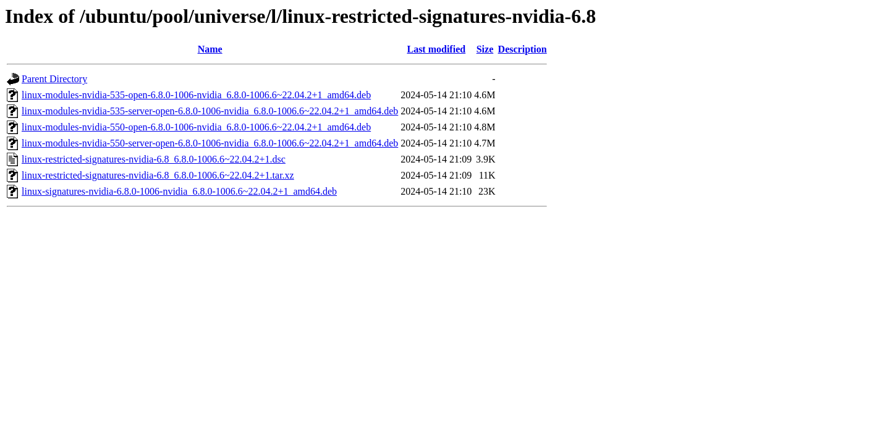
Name (210, 49)
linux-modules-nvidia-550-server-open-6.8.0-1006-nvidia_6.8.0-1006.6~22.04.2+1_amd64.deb (210, 143)
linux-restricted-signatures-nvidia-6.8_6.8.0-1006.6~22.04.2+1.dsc (154, 159)
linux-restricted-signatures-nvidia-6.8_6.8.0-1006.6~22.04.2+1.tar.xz (158, 175)
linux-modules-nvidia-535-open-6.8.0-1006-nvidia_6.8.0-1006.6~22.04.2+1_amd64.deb (196, 95)
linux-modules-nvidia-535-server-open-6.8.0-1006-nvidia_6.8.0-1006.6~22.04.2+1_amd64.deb (210, 111)
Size (485, 49)
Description (522, 49)
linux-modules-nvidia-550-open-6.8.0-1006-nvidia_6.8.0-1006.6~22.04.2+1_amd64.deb (196, 127)
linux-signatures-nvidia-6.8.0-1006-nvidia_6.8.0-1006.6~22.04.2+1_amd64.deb (179, 191)
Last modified (436, 49)
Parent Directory (54, 79)
